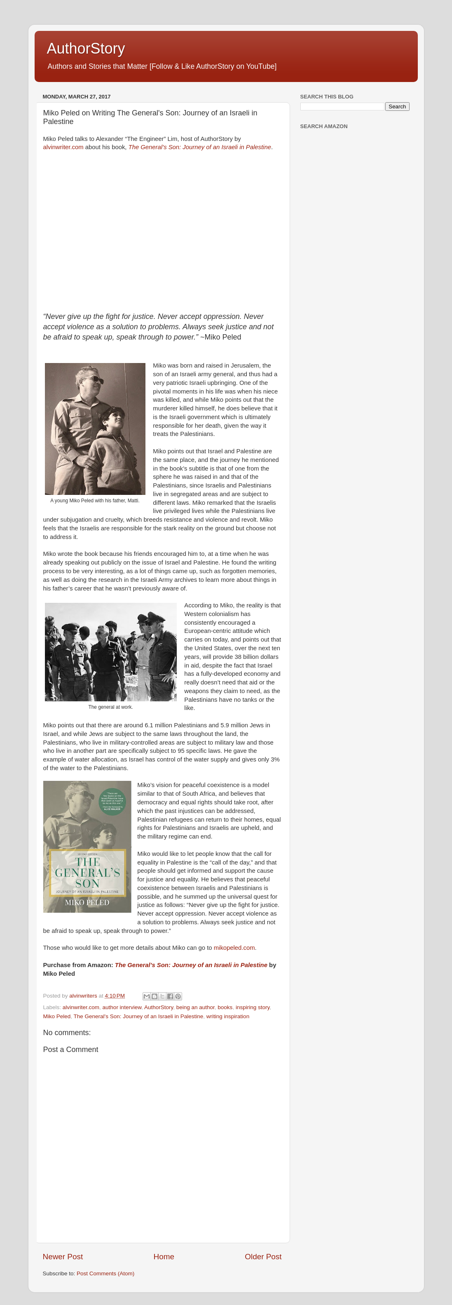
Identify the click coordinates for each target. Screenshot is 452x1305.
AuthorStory (86, 48)
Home (164, 1256)
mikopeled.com (234, 947)
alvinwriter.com (63, 147)
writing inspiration (227, 1016)
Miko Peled (57, 1016)
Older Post (263, 1256)
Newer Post (63, 1256)
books (225, 1007)
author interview (122, 1007)
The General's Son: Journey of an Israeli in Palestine (139, 1016)
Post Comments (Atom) (105, 1273)
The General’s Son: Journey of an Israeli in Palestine (200, 147)
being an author (195, 1007)
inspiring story (252, 1007)
